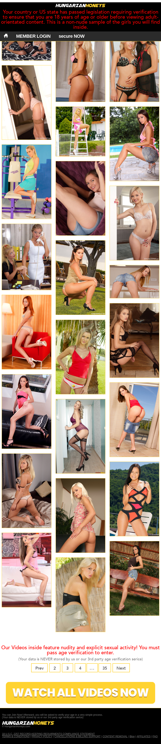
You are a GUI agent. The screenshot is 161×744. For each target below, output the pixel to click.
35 (104, 668)
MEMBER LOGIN (33, 36)
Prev (39, 668)
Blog (132, 736)
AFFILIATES (143, 736)
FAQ (155, 736)
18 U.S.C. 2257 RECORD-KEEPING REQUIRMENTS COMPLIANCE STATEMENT (48, 734)
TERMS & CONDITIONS (16, 736)
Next (121, 668)
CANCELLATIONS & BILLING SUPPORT (77, 736)
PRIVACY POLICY (42, 736)
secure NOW (72, 36)
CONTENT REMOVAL (115, 736)
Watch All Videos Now (80, 693)
